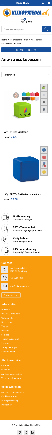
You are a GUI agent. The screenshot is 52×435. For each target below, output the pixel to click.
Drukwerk (5, 309)
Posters (5, 330)
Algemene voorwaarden (12, 392)
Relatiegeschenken (19, 39)
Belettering (7, 322)
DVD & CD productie (10, 313)
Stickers (5, 334)
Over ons (5, 369)
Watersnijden (7, 318)
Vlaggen (5, 326)
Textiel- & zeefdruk (10, 338)
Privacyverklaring (9, 400)
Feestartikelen (8, 351)
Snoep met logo (9, 347)
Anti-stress (36, 39)
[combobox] (21, 29)
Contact (5, 365)
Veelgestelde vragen (11, 378)
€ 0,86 (10, 199)
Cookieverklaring (9, 396)
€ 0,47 (10, 136)
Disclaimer (6, 404)
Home (4, 39)
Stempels (6, 343)
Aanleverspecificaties (11, 374)
